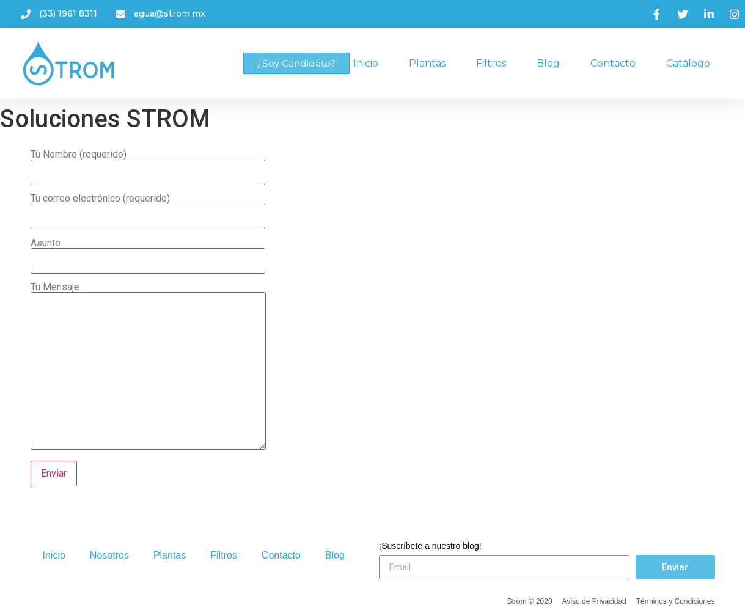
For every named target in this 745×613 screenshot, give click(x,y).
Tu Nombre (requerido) (148, 164)
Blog (548, 63)
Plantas (427, 63)
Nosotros (109, 555)
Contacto (613, 63)
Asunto (148, 252)
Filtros (491, 63)
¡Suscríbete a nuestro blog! (430, 546)
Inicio (365, 63)
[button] (296, 63)
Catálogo (688, 63)
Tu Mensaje (148, 367)
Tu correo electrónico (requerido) (148, 208)
